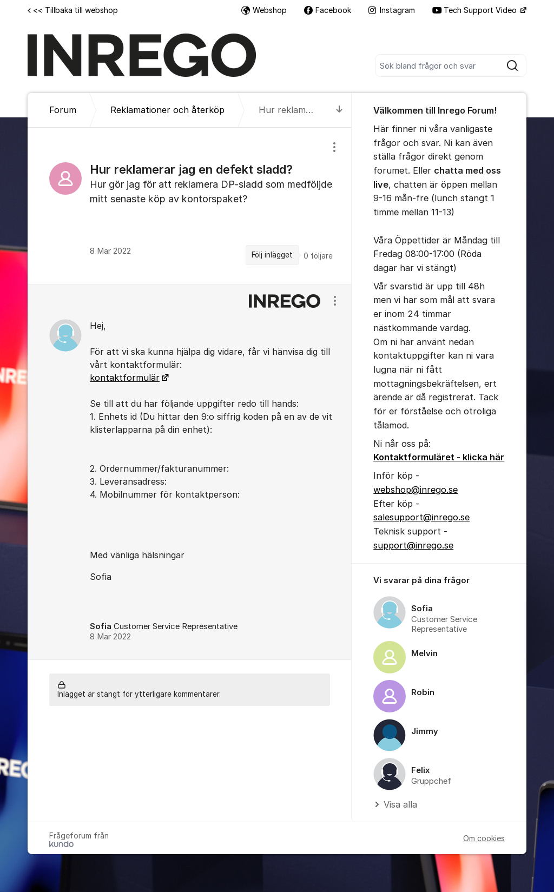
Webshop (264, 10)
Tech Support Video (475, 10)
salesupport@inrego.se (421, 517)
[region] (190, 205)
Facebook (327, 10)
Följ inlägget (272, 254)
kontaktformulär (125, 377)
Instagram (391, 10)
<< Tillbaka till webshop (73, 10)
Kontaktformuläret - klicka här (438, 457)
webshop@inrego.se (415, 489)
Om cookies (484, 838)
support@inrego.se (413, 545)
